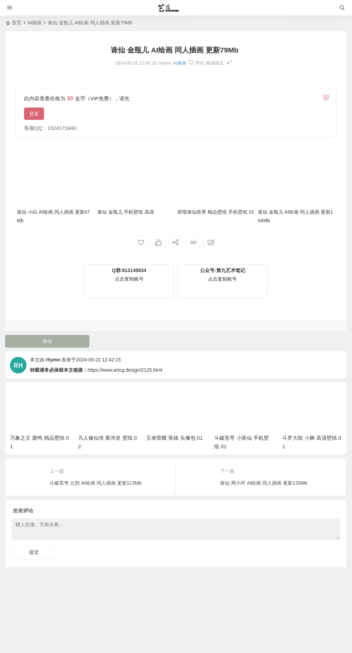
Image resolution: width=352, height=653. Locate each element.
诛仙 (47, 341)
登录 (34, 113)
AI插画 (35, 22)
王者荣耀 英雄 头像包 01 (174, 438)
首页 (16, 22)
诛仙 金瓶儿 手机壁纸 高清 (125, 212)
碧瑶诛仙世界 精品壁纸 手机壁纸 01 (215, 212)
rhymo (53, 359)
